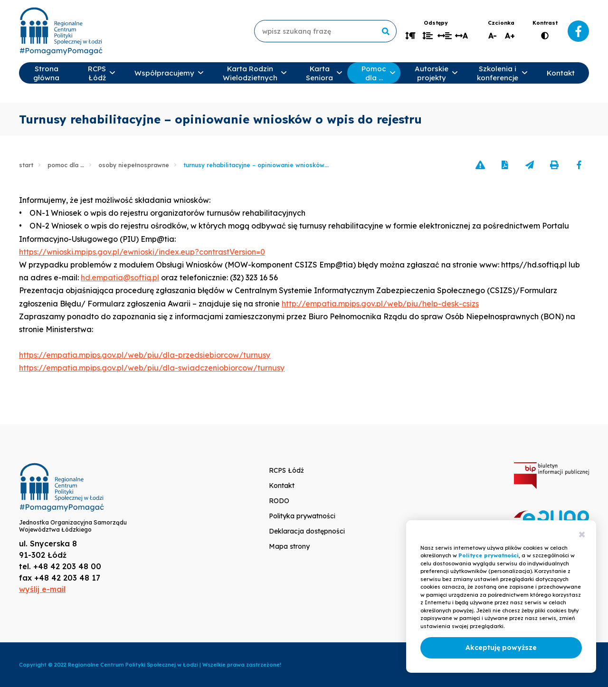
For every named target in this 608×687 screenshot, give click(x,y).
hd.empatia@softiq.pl (120, 277)
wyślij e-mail (42, 589)
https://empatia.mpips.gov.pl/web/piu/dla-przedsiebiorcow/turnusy (144, 355)
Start (26, 165)
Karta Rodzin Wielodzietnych (250, 73)
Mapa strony (289, 546)
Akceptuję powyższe (501, 647)
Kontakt (561, 72)
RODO (279, 500)
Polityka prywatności (302, 516)
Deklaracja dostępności (307, 531)
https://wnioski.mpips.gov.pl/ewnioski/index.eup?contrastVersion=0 (142, 252)
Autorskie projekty (431, 73)
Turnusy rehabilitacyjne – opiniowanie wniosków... (256, 165)
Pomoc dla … (373, 73)
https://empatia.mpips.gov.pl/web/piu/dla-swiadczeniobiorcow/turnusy (152, 367)
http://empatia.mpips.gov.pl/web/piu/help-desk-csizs (380, 303)
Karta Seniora (319, 73)
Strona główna (46, 73)
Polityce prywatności (488, 555)
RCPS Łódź (97, 73)
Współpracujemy (164, 72)
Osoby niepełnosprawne (133, 165)
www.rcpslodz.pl (61, 31)
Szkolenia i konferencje (497, 73)
